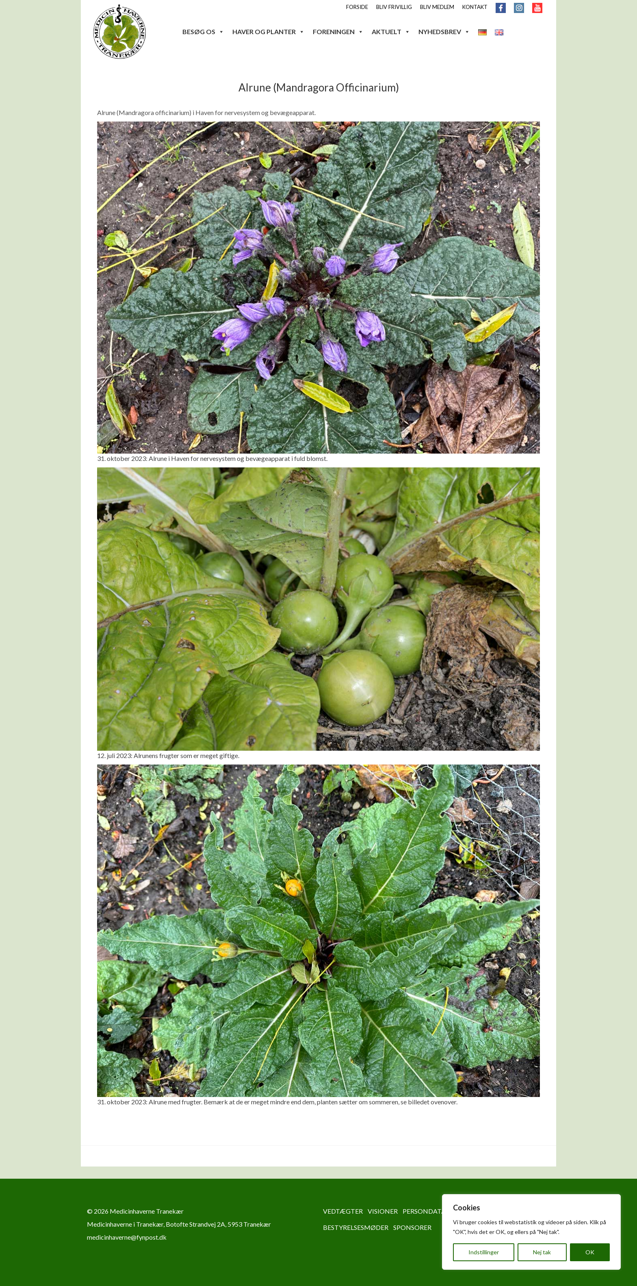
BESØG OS (203, 31)
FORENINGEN (338, 31)
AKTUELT (391, 31)
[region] (531, 1232)
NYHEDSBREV (444, 31)
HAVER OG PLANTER (268, 31)
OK (589, 1252)
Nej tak (542, 1252)
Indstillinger (483, 1252)
